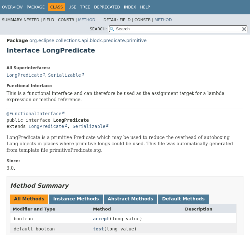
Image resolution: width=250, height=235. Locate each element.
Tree (85, 7)
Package (36, 7)
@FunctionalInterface (34, 113)
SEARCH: (98, 29)
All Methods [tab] (29, 198)
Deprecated (107, 7)
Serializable (64, 75)
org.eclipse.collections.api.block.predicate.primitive (87, 40)
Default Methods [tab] (183, 198)
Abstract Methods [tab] (130, 198)
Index (130, 7)
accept (101, 218)
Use (72, 7)
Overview (12, 7)
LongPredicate (24, 75)
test (98, 228)
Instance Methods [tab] (76, 198)
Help (145, 7)
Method (86, 20)
